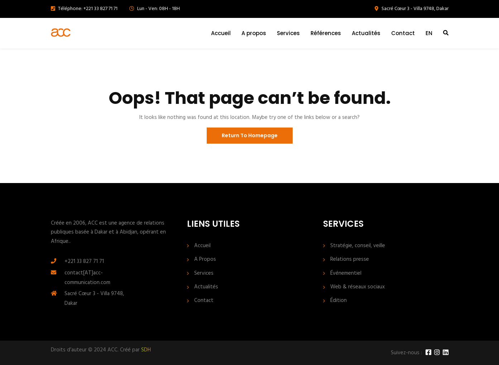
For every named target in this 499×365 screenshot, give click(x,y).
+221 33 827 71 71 (84, 261)
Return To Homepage (250, 135)
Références (326, 33)
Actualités (366, 33)
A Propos (205, 259)
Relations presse (349, 259)
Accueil (221, 33)
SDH (146, 350)
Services (288, 33)
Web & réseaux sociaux (357, 287)
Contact (403, 33)
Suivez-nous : (406, 353)
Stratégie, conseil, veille (357, 246)
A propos (253, 33)
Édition (338, 301)
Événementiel (345, 273)
